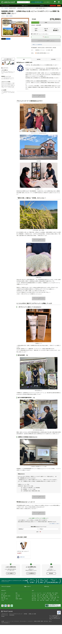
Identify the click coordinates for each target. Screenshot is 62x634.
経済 (58, 597)
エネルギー (34, 597)
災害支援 (58, 5)
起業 (43, 595)
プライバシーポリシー (23, 621)
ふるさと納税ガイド (10, 573)
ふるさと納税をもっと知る (54, 523)
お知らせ (50, 621)
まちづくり (18, 594)
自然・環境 (18, 595)
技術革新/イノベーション (54, 595)
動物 (54, 600)
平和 (38, 594)
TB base (2, 616)
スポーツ (38, 598)
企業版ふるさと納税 (32, 613)
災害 (16, 597)
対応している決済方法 (37, 44)
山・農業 (50, 594)
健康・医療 (34, 598)
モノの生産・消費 (53, 597)
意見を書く (51, 573)
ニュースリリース (7, 621)
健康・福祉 (3, 597)
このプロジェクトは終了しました (45, 40)
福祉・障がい (44, 598)
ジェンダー (34, 594)
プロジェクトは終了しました (38, 96)
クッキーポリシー (30, 621)
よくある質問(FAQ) (31, 573)
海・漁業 (54, 594)
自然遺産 (47, 600)
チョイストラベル (4, 615)
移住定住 (46, 595)
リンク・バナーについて (15, 621)
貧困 (49, 598)
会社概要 (2, 621)
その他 (2, 600)
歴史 (38, 600)
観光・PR (3, 594)
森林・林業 (34, 595)
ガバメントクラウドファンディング (15, 613)
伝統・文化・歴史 (4, 598)
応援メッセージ (25, 5)
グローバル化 (39, 597)
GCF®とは (42, 5)
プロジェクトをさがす (5, 5)
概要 (24, 59)
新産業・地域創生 (19, 598)
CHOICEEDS (11, 615)
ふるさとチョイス (53, 5)
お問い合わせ (46, 621)
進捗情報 (38, 59)
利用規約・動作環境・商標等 (38, 621)
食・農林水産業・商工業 (5, 595)
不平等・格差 (53, 598)
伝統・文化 (34, 600)
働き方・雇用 (45, 597)
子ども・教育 (42, 594)
